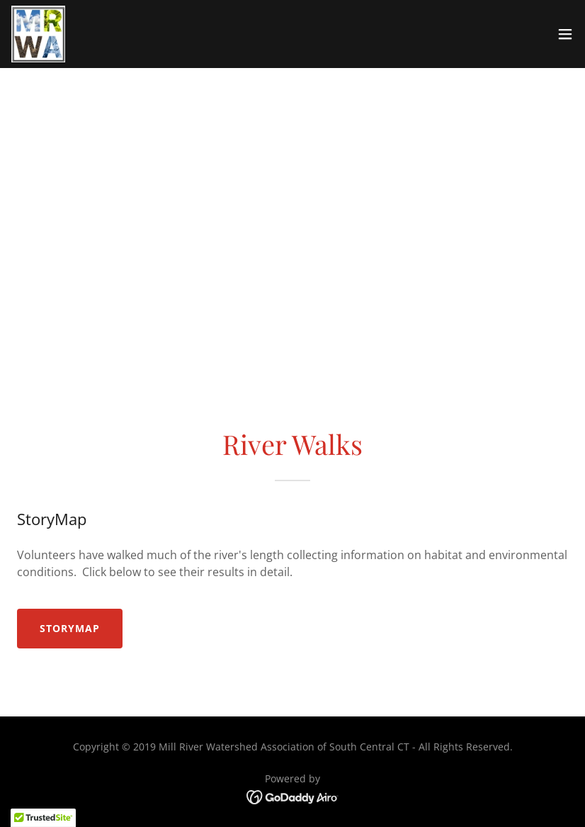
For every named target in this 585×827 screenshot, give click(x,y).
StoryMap (70, 628)
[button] (565, 34)
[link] (38, 34)
